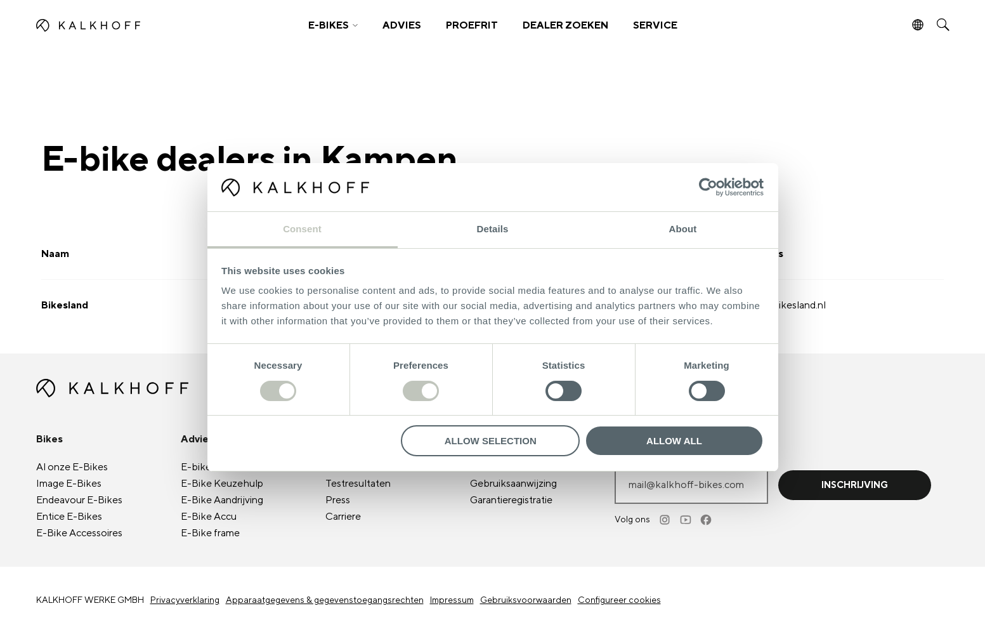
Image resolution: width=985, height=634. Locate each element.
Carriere (343, 516)
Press (337, 500)
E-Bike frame (210, 533)
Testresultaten (358, 483)
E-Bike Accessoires (79, 533)
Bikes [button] (49, 439)
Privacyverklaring (184, 600)
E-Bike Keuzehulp (222, 483)
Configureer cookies (619, 600)
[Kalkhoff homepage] (148, 25)
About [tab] (683, 228)
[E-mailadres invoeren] (692, 485)
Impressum (452, 600)
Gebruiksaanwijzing (513, 483)
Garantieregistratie (511, 500)
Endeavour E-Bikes (79, 500)
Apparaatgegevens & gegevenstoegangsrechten (325, 600)
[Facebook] (706, 519)
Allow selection (491, 440)
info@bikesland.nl (786, 305)
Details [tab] (493, 228)
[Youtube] (686, 519)
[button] (333, 25)
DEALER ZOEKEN (565, 25)
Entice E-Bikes (69, 516)
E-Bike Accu (209, 516)
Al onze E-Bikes (72, 467)
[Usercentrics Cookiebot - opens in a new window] (708, 187)
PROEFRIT (472, 25)
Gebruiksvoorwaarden (525, 600)
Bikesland (64, 305)
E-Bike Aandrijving (222, 500)
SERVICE (655, 25)
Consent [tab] (302, 228)
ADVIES (401, 25)
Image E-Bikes (68, 483)
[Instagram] (666, 519)
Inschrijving (854, 485)
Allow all (674, 440)
